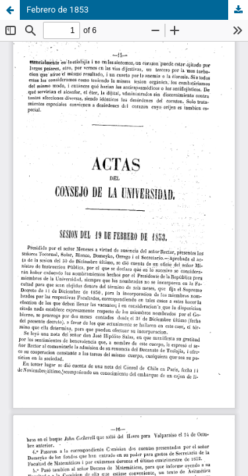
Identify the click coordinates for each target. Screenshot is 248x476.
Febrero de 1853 (57, 10)
